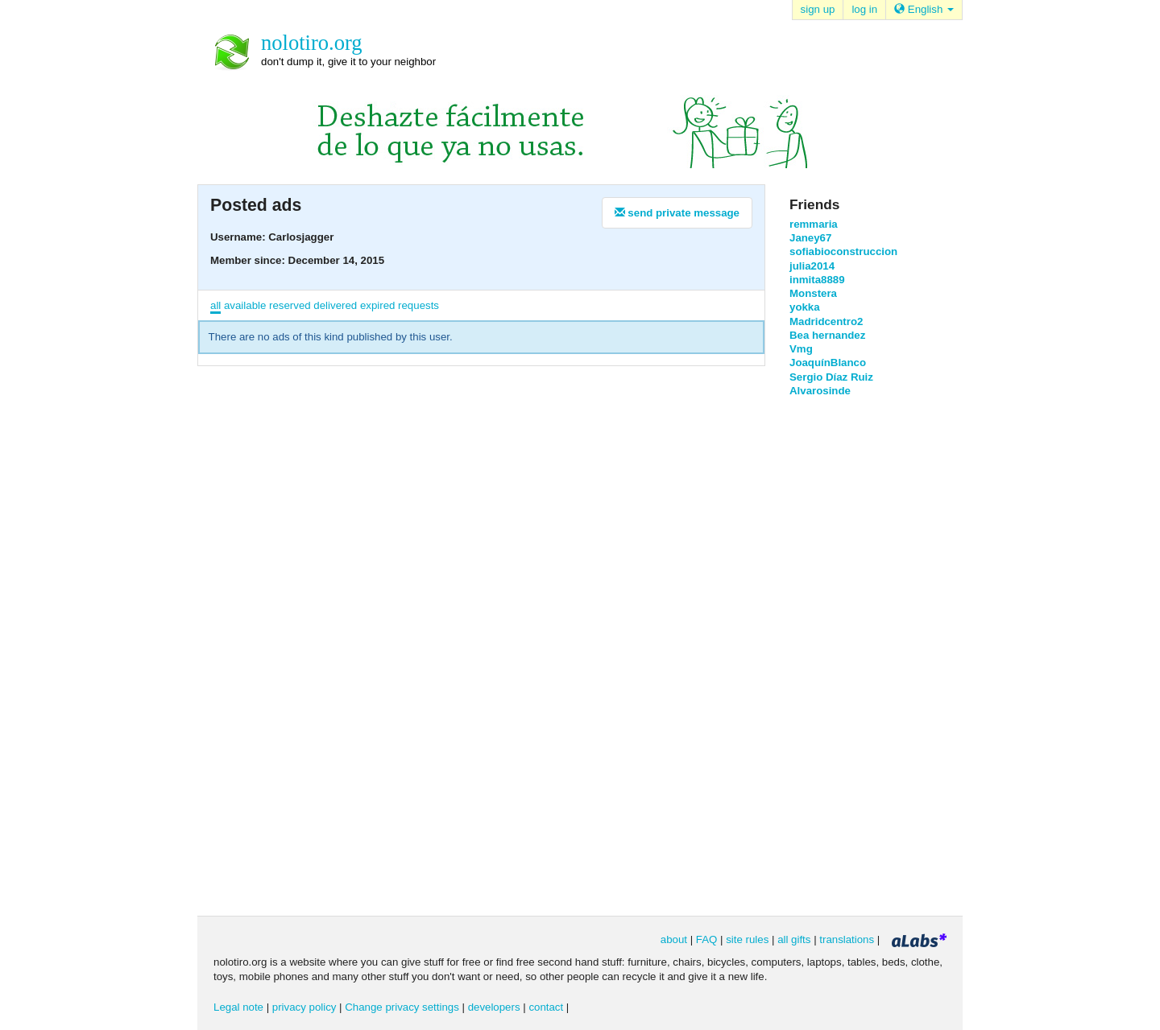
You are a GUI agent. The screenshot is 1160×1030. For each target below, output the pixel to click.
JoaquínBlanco (827, 362)
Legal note (238, 1007)
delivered (335, 305)
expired (378, 305)
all (215, 305)
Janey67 (810, 238)
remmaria (813, 224)
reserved (290, 305)
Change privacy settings (402, 1007)
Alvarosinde (820, 391)
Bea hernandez (827, 335)
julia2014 (812, 266)
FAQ (707, 939)
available (245, 305)
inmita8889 (817, 280)
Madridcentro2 (826, 321)
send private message (677, 213)
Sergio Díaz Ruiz (831, 377)
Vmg (801, 349)
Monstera (813, 293)
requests (418, 305)
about (674, 939)
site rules (747, 939)
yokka (804, 307)
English (924, 9)
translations (846, 939)
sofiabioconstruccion (843, 251)
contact (545, 1007)
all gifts (793, 939)
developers (494, 1007)
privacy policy (304, 1007)
